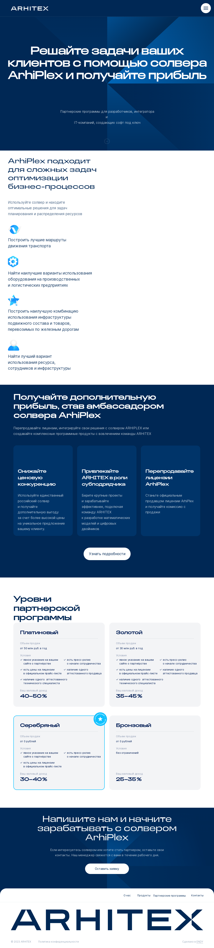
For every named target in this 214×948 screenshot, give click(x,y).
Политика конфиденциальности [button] (58, 941)
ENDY (199, 941)
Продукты (143, 895)
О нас (127, 895)
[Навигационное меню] (206, 8)
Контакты (197, 895)
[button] (107, 554)
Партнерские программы (169, 895)
